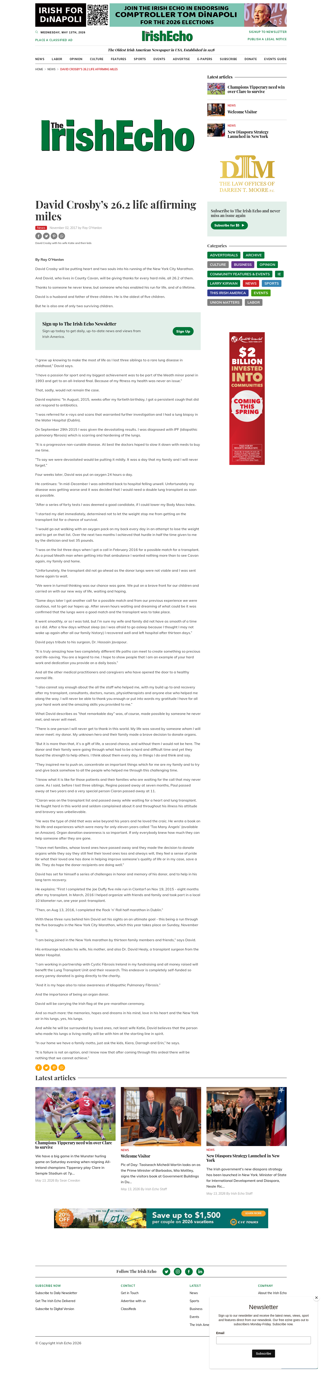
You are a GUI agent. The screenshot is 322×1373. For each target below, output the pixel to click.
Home (39, 69)
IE (279, 274)
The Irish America (202, 1325)
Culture (96, 59)
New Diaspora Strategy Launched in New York (248, 134)
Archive (254, 255)
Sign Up (183, 331)
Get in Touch (130, 1293)
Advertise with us (133, 1301)
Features (119, 59)
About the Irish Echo (272, 1293)
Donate (251, 59)
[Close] (316, 1297)
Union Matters (225, 302)
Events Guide (275, 59)
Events (159, 59)
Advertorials (224, 255)
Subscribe (228, 59)
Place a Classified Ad (54, 40)
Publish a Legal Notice (267, 39)
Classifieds (128, 1309)
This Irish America (228, 293)
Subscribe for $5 (229, 225)
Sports (140, 59)
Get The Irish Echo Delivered (55, 1301)
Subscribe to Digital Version (54, 1309)
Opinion (76, 59)
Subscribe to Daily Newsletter (56, 1293)
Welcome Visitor (242, 111)
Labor (57, 59)
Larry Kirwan (224, 283)
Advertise (181, 59)
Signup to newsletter (268, 32)
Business (243, 264)
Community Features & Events (240, 274)
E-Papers (205, 59)
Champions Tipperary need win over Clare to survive (256, 89)
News (40, 59)
